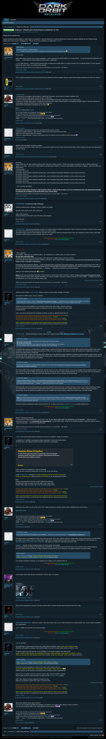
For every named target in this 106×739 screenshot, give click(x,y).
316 (34, 43)
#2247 (100, 221)
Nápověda (96, 735)
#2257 (100, 614)
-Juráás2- (17, 123)
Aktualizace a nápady (70, 404)
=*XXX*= (17, 722)
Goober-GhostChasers (29, 72)
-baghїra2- (22, 123)
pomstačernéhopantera (20, 72)
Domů (100, 735)
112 (24, 43)
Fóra (6, 20)
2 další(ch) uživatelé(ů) (45, 156)
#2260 (100, 720)
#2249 (100, 284)
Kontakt (91, 735)
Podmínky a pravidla (92, 737)
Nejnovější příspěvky (8, 22)
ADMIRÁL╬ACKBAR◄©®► (8, 585)
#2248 (100, 241)
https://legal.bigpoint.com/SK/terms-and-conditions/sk (30, 541)
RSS (103, 735)
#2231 (32, 110)
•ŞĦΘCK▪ (6, 214)
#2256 (100, 597)
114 (28, 43)
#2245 (100, 154)
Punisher (6, 239)
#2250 (100, 325)
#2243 (100, 120)
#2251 (100, 410)
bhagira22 (37, 72)
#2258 (100, 635)
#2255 (100, 566)
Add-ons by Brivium (61, 737)
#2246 (100, 195)
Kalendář (13, 19)
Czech (3, 735)
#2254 (100, 524)
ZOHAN (6, 105)
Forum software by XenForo (13, 737)
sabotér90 (6, 156)
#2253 (100, 499)
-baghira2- (32, 198)
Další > (36, 43)
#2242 (100, 86)
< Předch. (14, 43)
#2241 (100, 69)
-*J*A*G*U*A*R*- (8, 57)
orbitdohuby (7, 138)
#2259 (100, 695)
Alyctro (6, 88)
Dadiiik (6, 616)
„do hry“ (59, 41)
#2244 (100, 137)
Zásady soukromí (100, 737)
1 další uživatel (43, 72)
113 (26, 43)
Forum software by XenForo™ (36, 737)
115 (30, 43)
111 (22, 43)
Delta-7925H (47, 117)
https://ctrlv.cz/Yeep (21, 510)
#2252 (100, 428)
